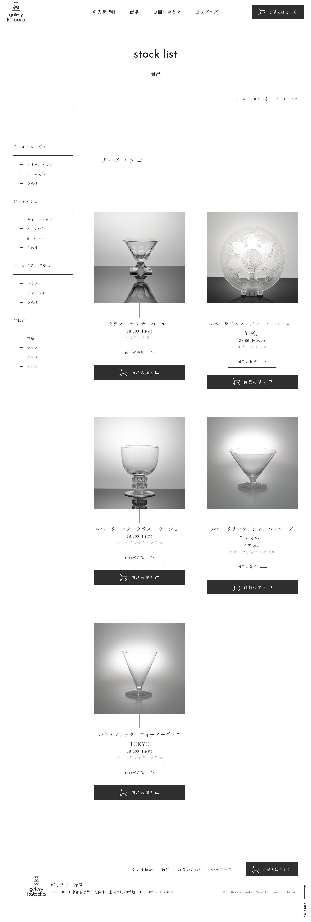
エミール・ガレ (40, 164)
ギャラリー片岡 (16, 12)
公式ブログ (206, 11)
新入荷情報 (104, 11)
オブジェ (34, 366)
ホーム (240, 99)
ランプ (32, 357)
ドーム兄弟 (36, 173)
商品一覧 (260, 99)
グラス (32, 347)
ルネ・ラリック (40, 219)
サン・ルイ (36, 293)
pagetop (305, 910)
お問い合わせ (167, 11)
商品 (134, 11)
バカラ (32, 283)
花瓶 (30, 338)
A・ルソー (36, 238)
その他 (32, 183)
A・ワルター (38, 228)
